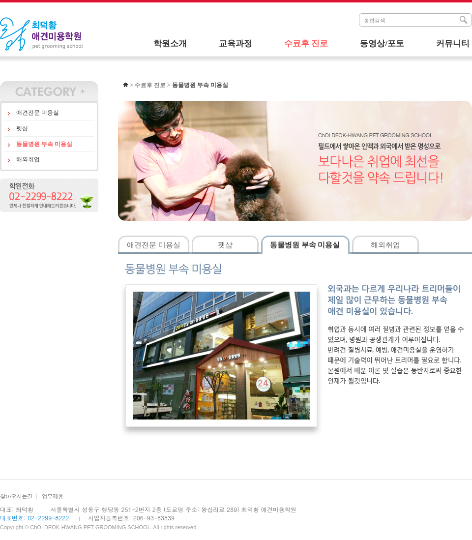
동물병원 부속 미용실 (44, 144)
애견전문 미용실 (37, 112)
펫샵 (22, 128)
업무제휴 (52, 496)
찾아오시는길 (16, 496)
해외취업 (28, 159)
